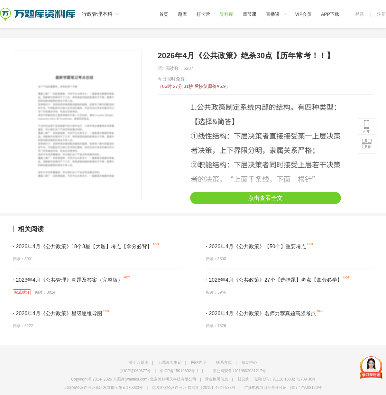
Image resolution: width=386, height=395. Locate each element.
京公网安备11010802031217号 (239, 371)
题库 (182, 14)
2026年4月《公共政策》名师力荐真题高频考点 (261, 313)
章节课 (249, 14)
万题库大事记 (169, 362)
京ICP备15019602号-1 (179, 371)
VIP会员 (303, 14)
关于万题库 (138, 362)
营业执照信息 (216, 379)
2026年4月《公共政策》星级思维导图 (57, 313)
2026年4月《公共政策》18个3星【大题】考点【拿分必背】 (82, 246)
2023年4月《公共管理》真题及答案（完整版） (68, 280)
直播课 (273, 14)
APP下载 (330, 14)
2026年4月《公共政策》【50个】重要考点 (256, 246)
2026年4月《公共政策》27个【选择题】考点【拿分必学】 (274, 280)
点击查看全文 (265, 198)
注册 (381, 14)
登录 (359, 14)
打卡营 (203, 14)
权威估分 (22, 292)
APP (366, 127)
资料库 (226, 14)
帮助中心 (249, 362)
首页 (163, 14)
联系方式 (224, 362)
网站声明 (199, 362)
